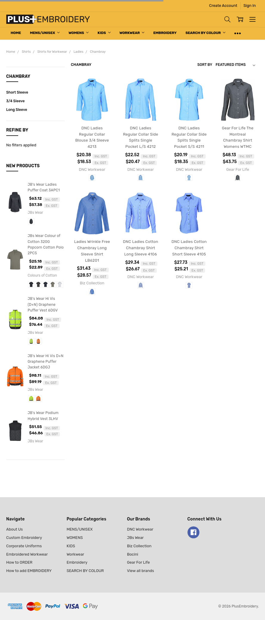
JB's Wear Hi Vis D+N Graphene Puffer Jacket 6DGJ (45, 362)
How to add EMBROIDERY (29, 570)
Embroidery (164, 33)
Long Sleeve (16, 110)
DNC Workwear (140, 529)
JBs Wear (135, 537)
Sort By (204, 65)
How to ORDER (19, 562)
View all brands (140, 570)
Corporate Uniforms (24, 546)
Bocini (132, 554)
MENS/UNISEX (45, 33)
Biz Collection (139, 546)
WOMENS (79, 33)
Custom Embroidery (24, 537)
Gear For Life (138, 562)
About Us (14, 529)
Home (16, 33)
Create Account (223, 5)
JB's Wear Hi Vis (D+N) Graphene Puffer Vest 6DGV (43, 304)
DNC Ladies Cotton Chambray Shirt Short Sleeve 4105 (189, 247)
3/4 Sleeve (15, 101)
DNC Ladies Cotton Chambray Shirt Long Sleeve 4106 (140, 247)
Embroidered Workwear (27, 554)
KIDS (103, 33)
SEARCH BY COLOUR (205, 33)
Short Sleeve (17, 92)
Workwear (132, 33)
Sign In (250, 5)
